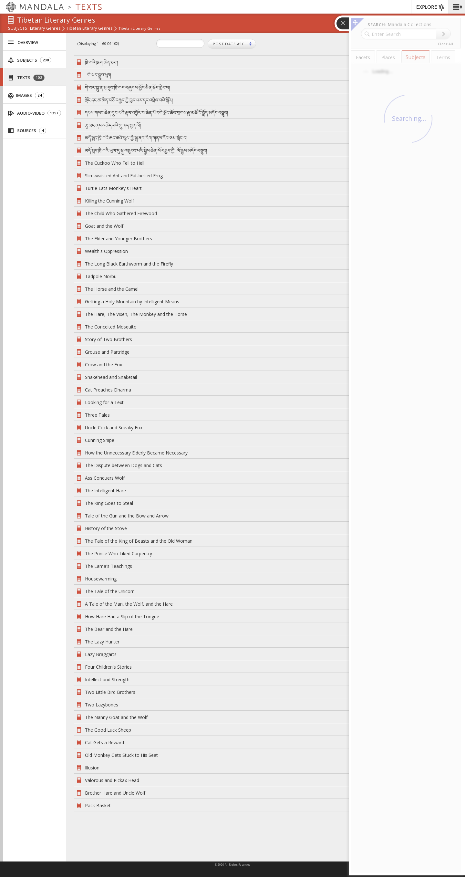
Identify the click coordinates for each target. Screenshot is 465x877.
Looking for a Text (104, 402)
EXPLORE (430, 7)
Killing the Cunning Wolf (109, 201)
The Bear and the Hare (109, 629)
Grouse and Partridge (107, 352)
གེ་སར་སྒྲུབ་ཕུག (99, 75)
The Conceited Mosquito (111, 327)
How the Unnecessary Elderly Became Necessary (136, 453)
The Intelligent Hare (105, 490)
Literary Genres (45, 28)
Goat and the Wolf (104, 226)
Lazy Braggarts (101, 654)
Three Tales (97, 415)
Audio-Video (34, 113)
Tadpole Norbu (101, 276)
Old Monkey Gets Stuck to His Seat (121, 755)
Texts (26, 78)
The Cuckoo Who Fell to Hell (114, 163)
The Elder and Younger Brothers (118, 238)
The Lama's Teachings (108, 566)
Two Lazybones (101, 705)
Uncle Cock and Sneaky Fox (113, 427)
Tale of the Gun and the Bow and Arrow (127, 516)
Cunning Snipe (99, 440)
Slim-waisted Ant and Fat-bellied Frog (124, 175)
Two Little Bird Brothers (110, 692)
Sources (27, 131)
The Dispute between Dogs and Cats (123, 465)
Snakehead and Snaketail (111, 377)
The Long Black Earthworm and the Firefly (129, 264)
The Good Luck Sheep (108, 730)
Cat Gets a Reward (104, 742)
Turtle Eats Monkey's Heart (113, 188)
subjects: (18, 28)
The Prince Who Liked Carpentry (118, 553)
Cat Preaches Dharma (108, 390)
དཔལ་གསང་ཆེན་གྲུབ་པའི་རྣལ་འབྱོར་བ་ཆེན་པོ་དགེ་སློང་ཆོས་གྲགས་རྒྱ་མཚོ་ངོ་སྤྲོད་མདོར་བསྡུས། (156, 113)
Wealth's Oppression (106, 251)
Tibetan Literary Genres (89, 28)
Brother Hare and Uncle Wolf (115, 793)
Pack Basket (98, 805)
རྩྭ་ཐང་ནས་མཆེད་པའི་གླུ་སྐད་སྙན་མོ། (113, 125)
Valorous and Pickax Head (112, 780)
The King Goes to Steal (109, 503)
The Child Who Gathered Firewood (121, 213)
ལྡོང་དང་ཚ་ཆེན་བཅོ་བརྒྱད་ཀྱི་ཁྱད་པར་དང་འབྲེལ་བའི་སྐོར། (129, 100)
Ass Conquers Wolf (105, 478)
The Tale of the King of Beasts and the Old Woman (138, 541)
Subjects (29, 60)
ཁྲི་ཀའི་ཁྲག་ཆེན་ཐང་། (101, 62)
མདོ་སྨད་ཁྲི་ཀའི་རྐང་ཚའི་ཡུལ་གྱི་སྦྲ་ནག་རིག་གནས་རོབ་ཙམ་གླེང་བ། (136, 138)
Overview (23, 42)
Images (26, 95)
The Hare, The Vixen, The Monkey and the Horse (136, 314)
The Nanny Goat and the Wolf (116, 717)
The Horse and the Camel (112, 289)
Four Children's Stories (108, 667)
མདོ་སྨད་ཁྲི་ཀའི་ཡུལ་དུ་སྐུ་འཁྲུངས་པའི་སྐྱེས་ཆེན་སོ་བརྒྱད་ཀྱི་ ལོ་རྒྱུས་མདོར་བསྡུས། (146, 150)
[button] (457, 7)
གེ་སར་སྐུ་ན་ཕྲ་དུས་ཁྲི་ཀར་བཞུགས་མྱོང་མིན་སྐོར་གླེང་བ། (127, 87)
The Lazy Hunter (102, 642)
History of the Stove (106, 528)
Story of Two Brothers (108, 339)
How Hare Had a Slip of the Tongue (122, 616)
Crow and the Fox (103, 364)
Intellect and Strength (107, 679)
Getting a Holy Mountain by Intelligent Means (132, 301)
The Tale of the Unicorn (110, 591)
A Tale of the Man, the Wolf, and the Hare (129, 604)
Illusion (92, 768)
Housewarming (101, 579)
